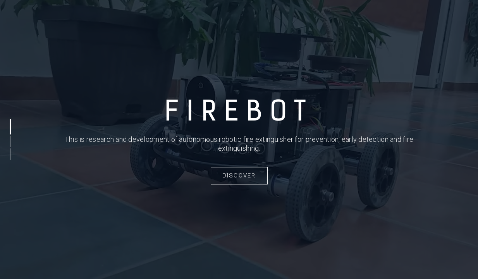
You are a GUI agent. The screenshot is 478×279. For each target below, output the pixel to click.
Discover (239, 175)
